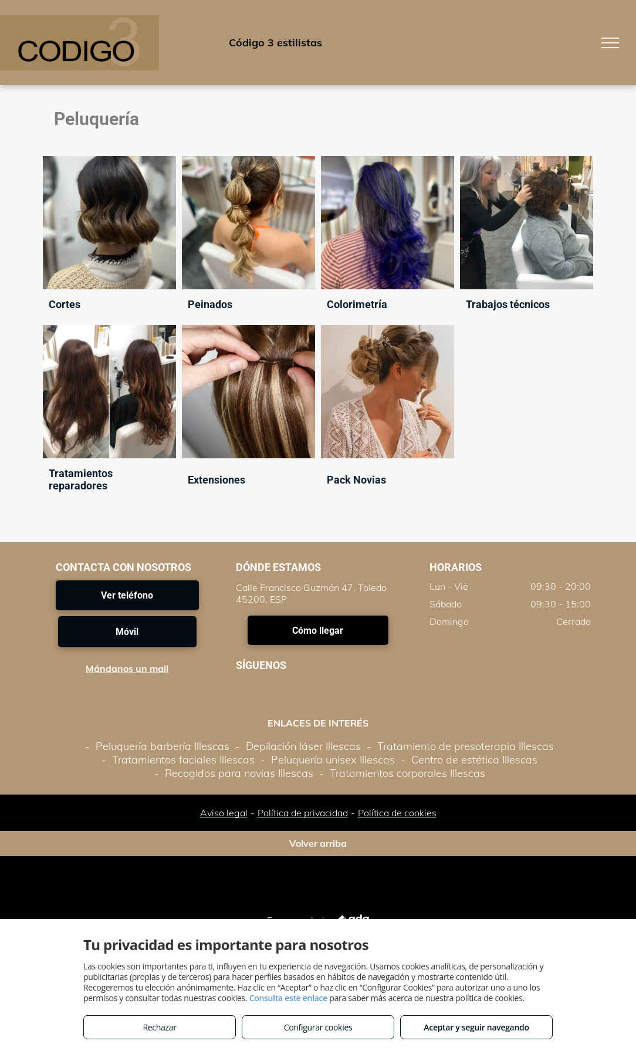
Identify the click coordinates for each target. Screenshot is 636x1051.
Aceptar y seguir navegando (476, 1027)
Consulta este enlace (288, 997)
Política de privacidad (303, 813)
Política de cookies (397, 813)
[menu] (610, 43)
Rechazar (159, 1027)
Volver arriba (318, 843)
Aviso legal (224, 813)
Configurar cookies (318, 1027)
